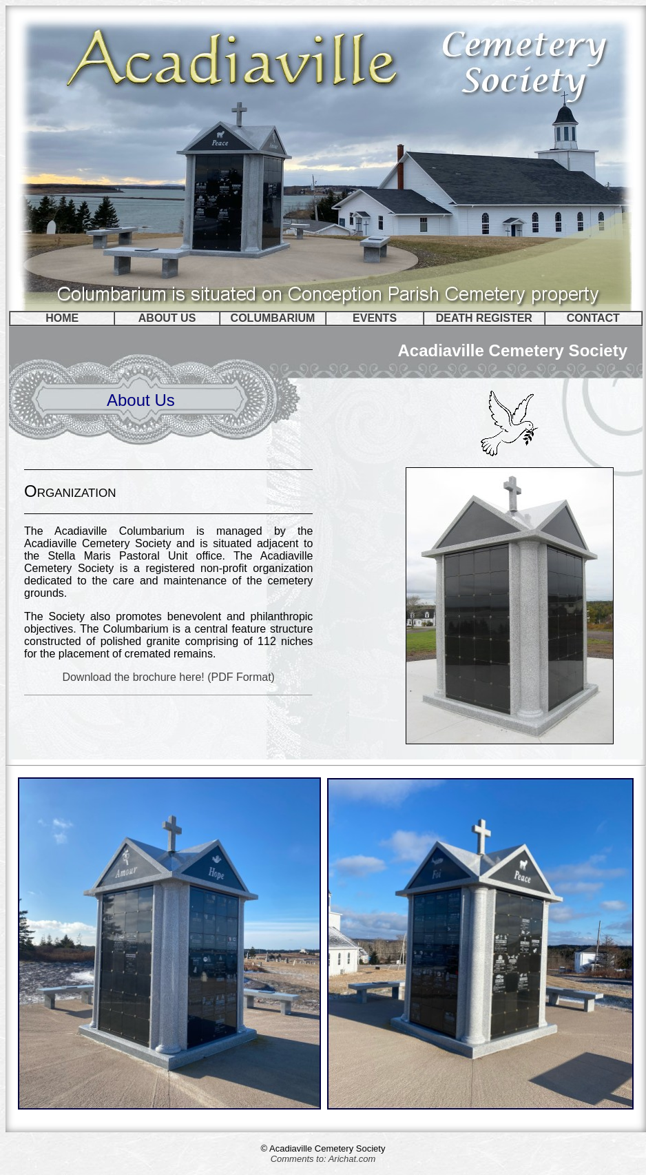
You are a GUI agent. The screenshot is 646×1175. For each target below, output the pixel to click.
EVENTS (375, 318)
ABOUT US (167, 318)
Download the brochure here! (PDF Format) (168, 677)
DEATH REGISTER (484, 318)
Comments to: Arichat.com (323, 1159)
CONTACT (593, 318)
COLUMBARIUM (273, 318)
